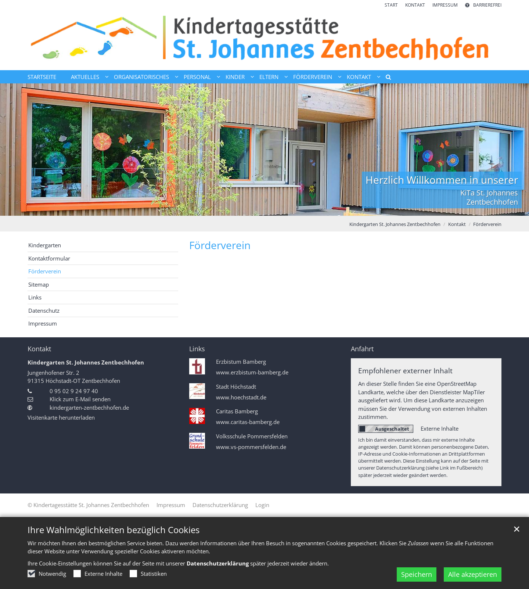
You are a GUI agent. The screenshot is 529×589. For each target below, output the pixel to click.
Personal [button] (197, 76)
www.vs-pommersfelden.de (251, 446)
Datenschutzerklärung (218, 563)
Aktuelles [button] (85, 76)
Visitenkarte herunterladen (61, 417)
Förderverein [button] (312, 76)
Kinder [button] (235, 76)
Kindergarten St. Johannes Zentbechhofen (394, 224)
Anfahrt (362, 349)
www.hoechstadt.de (241, 397)
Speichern (416, 574)
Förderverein (487, 224)
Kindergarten (44, 245)
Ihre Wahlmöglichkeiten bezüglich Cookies (113, 529)
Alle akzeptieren (472, 574)
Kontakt (457, 224)
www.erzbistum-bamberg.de (252, 372)
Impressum (42, 323)
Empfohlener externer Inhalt (405, 370)
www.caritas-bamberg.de (248, 422)
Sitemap (38, 284)
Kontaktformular (49, 258)
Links (35, 297)
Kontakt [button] (359, 76)
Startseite (42, 76)
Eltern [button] (268, 76)
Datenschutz (44, 310)
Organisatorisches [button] (141, 76)
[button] (386, 78)
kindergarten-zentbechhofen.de (89, 407)
